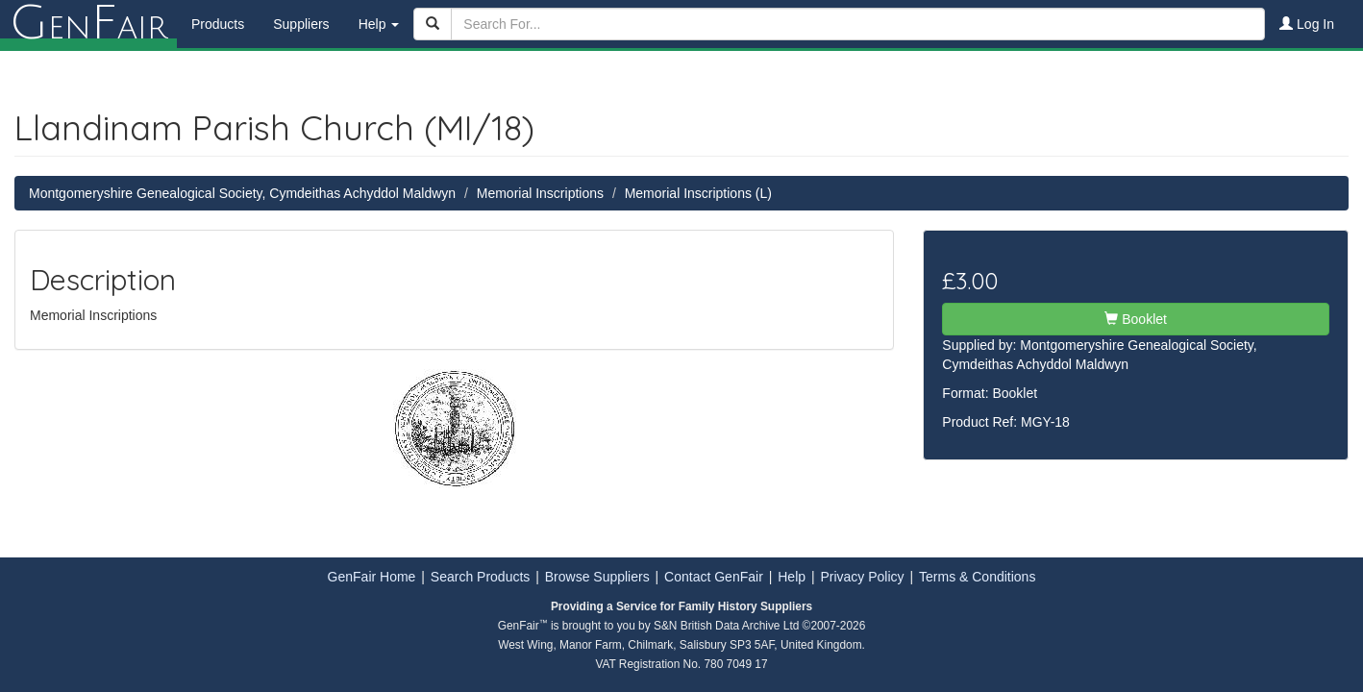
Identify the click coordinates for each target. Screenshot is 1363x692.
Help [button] (379, 24)
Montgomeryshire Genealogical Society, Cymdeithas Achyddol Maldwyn (242, 193)
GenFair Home (372, 576)
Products (217, 24)
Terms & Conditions (977, 576)
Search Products (481, 576)
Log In (1306, 24)
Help (791, 576)
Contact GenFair (713, 576)
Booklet (1135, 319)
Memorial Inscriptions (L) (698, 193)
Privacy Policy (862, 576)
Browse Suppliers (597, 576)
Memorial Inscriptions (540, 193)
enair (88, 24)
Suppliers (301, 24)
